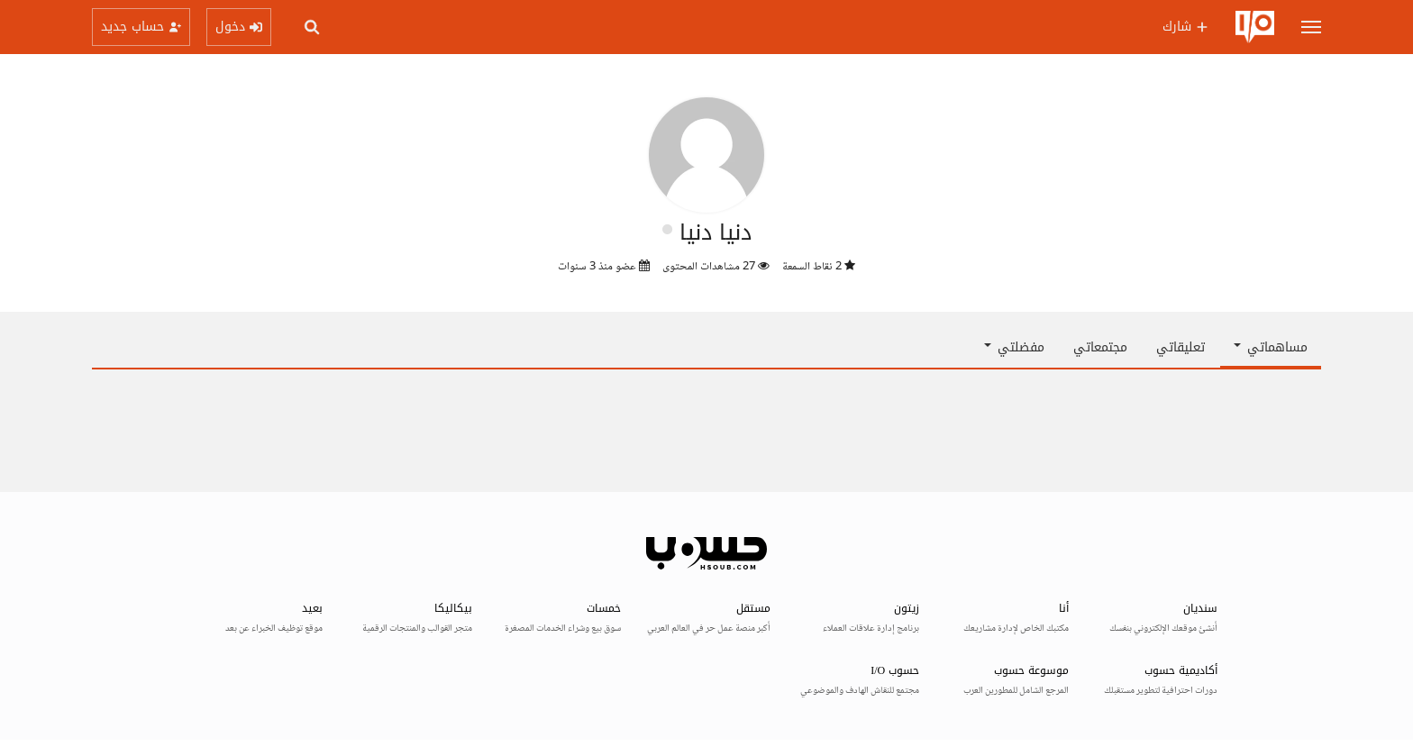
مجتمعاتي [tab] (1100, 347)
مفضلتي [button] (1014, 347)
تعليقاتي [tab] (1180, 347)
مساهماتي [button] (1271, 347)
